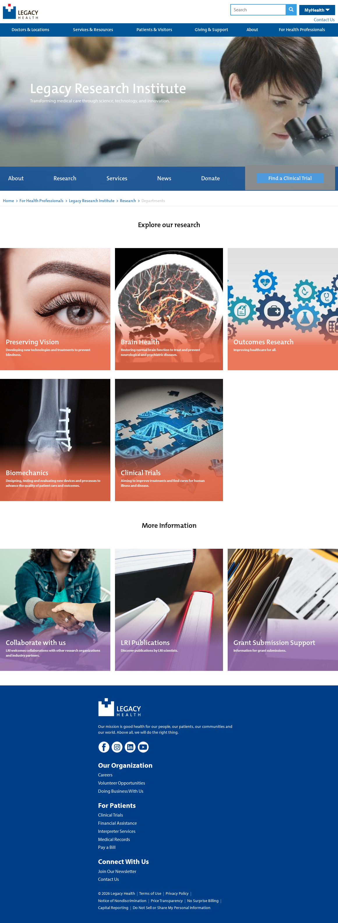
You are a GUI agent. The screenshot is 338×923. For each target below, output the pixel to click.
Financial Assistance (117, 823)
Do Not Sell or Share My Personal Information (171, 907)
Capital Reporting (113, 907)
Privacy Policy (177, 893)
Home (8, 200)
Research (65, 178)
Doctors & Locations (30, 30)
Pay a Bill (107, 847)
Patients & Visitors (154, 30)
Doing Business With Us (120, 791)
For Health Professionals (302, 30)
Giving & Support (211, 30)
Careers (105, 775)
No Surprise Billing (203, 900)
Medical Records (114, 839)
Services (117, 178)
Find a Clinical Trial (290, 178)
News (164, 178)
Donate (210, 178)
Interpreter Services (116, 831)
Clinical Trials (110, 815)
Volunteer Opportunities (121, 783)
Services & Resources (93, 30)
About (252, 30)
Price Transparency (167, 900)
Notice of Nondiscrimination (122, 900)
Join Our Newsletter (117, 871)
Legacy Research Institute (91, 200)
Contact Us (324, 19)
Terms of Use (150, 893)
